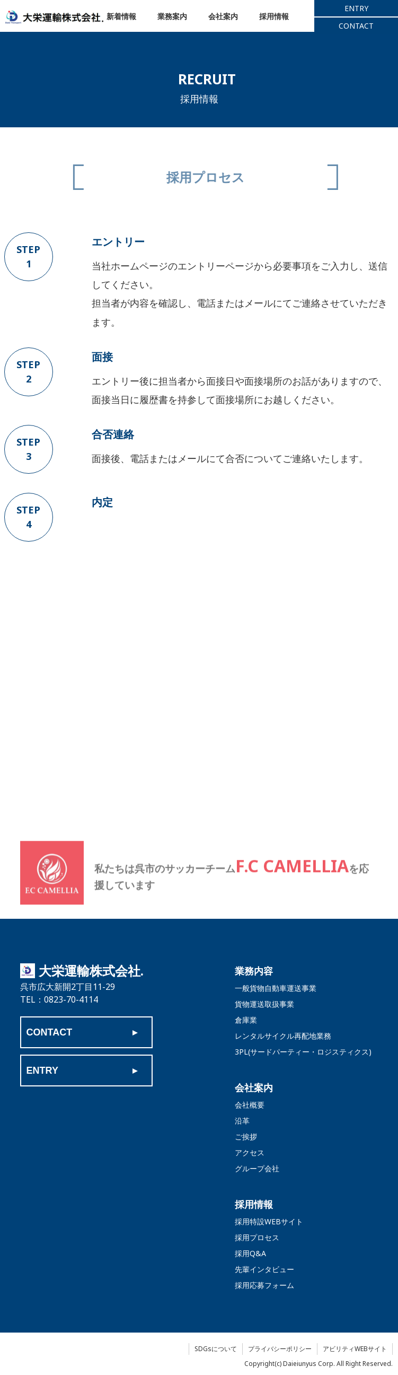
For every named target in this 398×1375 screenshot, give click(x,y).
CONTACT (356, 26)
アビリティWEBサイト (355, 1348)
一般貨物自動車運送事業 (275, 988)
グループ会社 (257, 1168)
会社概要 (249, 1105)
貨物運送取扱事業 (264, 1004)
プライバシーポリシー (280, 1348)
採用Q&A (250, 1253)
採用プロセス (257, 1237)
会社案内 (234, 17)
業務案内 (179, 17)
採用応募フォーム (264, 1285)
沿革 (242, 1121)
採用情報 (289, 17)
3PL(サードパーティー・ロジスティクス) (303, 1052)
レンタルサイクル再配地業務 (283, 1036)
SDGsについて (215, 1348)
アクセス (249, 1152)
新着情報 (123, 17)
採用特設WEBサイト (269, 1221)
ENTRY (356, 9)
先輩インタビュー (264, 1269)
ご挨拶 (246, 1137)
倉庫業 (246, 1020)
